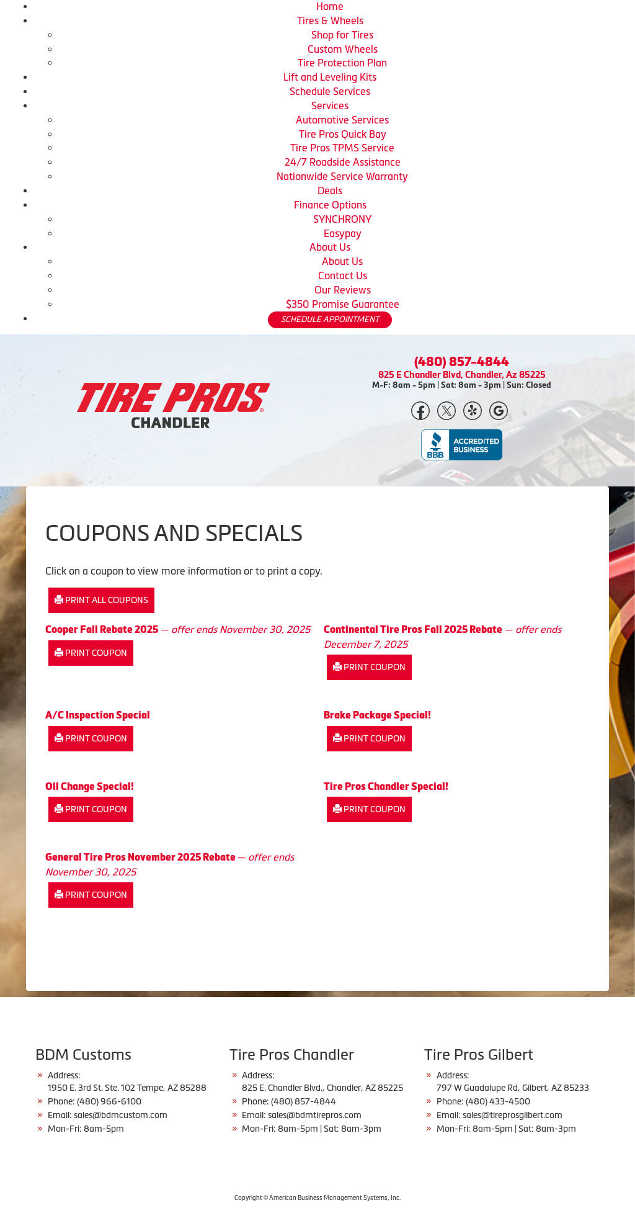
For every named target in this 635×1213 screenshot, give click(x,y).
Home (330, 6)
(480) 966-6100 (109, 1101)
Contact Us (342, 275)
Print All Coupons (101, 600)
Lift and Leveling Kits (329, 77)
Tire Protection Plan (342, 62)
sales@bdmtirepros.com (315, 1115)
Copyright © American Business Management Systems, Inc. (317, 1197)
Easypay (343, 233)
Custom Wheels (343, 49)
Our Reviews (342, 289)
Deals (330, 190)
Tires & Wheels (330, 20)
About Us (329, 247)
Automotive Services (342, 119)
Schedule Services (330, 91)
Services (330, 105)
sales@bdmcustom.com (120, 1115)
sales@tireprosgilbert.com (512, 1115)
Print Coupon (91, 653)
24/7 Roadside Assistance (343, 162)
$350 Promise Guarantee (342, 304)
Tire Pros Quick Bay (342, 134)
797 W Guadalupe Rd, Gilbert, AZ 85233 (513, 1088)
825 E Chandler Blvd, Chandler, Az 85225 (462, 374)
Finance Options (330, 204)
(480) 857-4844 (461, 362)
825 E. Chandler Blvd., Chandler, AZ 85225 (322, 1088)
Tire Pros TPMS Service (342, 147)
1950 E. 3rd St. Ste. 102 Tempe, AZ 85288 (127, 1088)
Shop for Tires (342, 34)
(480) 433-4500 (498, 1101)
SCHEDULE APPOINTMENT (330, 319)
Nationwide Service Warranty (342, 176)
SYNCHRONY (342, 219)
